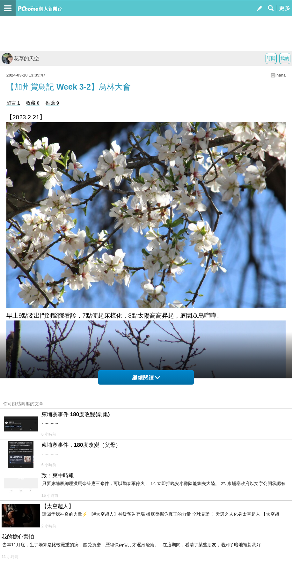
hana (281, 75)
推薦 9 (52, 103)
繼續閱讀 (146, 377)
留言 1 (13, 103)
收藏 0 (33, 103)
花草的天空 (20, 58)
